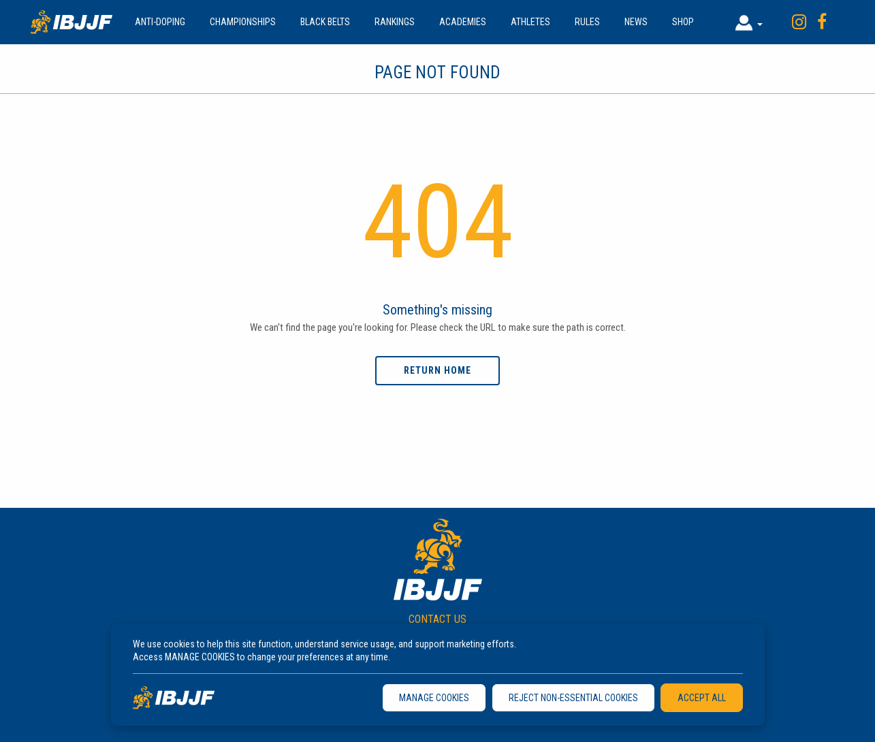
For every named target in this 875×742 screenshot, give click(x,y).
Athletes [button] (530, 21)
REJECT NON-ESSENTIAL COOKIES (573, 697)
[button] (749, 22)
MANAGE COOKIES (434, 697)
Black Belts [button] (325, 21)
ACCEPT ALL (702, 697)
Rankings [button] (395, 21)
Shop (683, 21)
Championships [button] (243, 21)
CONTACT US (437, 619)
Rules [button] (587, 21)
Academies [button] (462, 21)
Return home (437, 370)
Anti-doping (160, 21)
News (636, 21)
